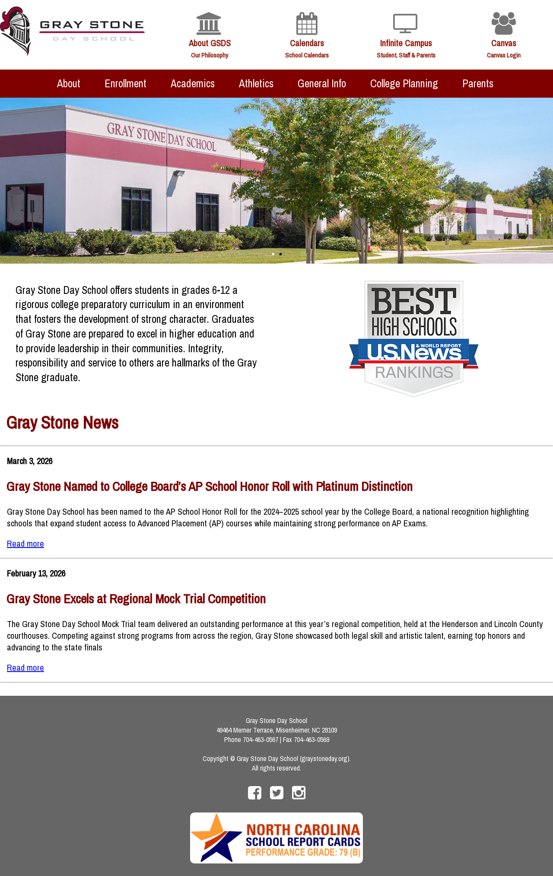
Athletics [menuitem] (256, 83)
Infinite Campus (406, 43)
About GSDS (210, 43)
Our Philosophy (209, 55)
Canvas (503, 43)
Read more (25, 543)
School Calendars (307, 55)
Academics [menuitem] (193, 83)
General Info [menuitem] (322, 83)
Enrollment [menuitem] (125, 83)
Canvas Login (504, 55)
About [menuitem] (68, 83)
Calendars (307, 43)
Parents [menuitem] (477, 83)
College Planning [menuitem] (404, 83)
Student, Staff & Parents (406, 55)
